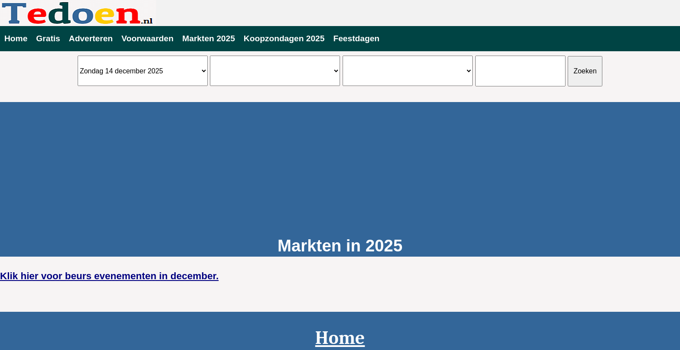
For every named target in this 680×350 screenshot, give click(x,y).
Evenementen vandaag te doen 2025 (340, 13)
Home (15, 38)
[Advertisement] (340, 163)
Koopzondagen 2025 (284, 38)
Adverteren (91, 38)
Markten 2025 (208, 38)
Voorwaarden (147, 38)
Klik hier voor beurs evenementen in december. (109, 276)
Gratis (48, 38)
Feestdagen (356, 38)
